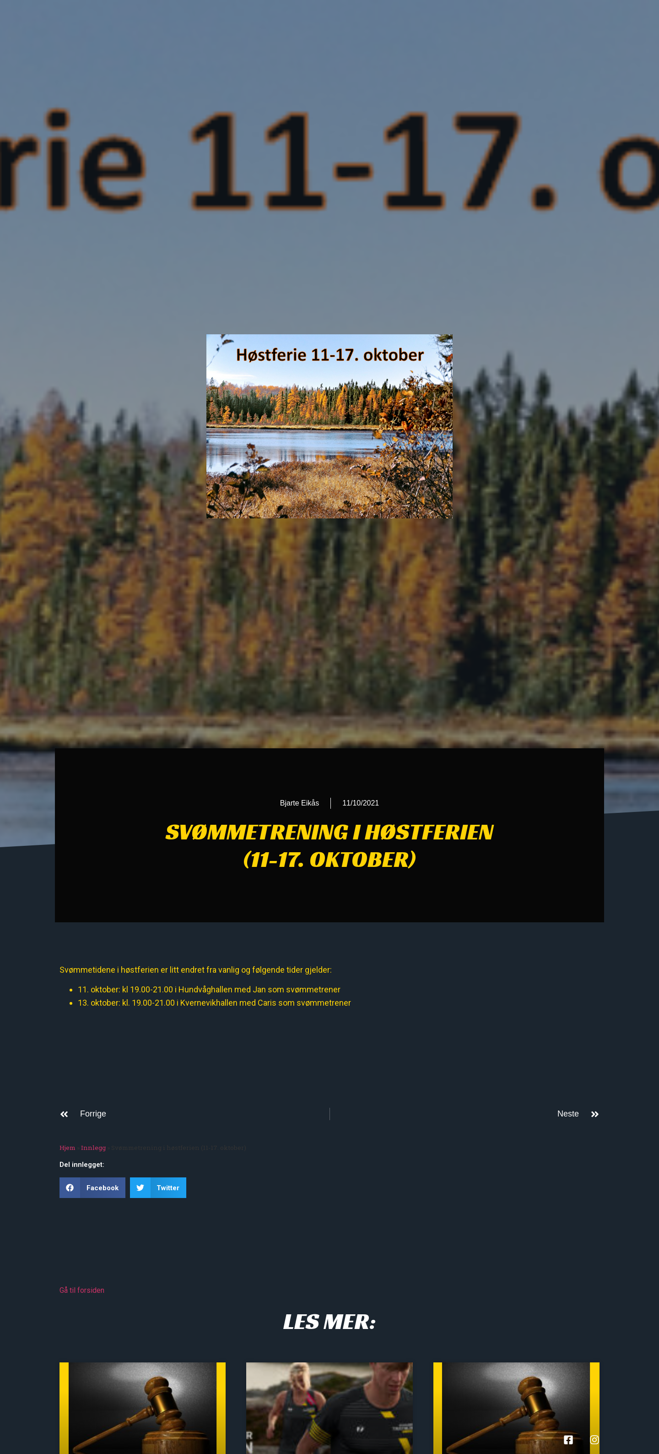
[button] (92, 1187)
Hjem (67, 1148)
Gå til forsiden (81, 1290)
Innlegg (93, 1148)
